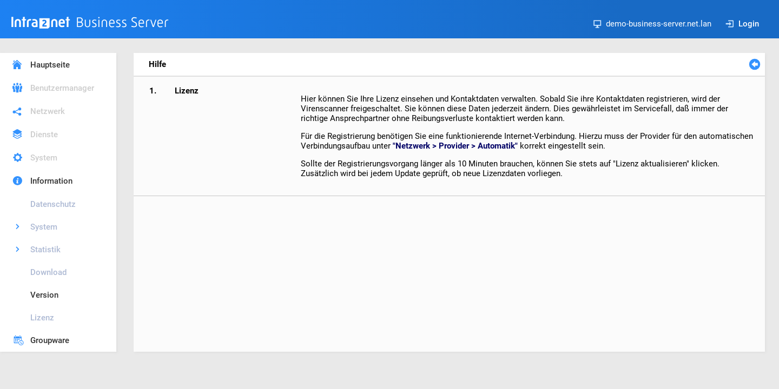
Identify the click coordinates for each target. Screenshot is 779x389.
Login (742, 24)
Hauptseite (50, 65)
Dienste (44, 134)
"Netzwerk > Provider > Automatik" (455, 146)
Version (44, 295)
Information (51, 181)
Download (48, 272)
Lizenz (42, 318)
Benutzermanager (62, 88)
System (43, 158)
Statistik (45, 249)
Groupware (49, 340)
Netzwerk (47, 111)
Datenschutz (53, 204)
